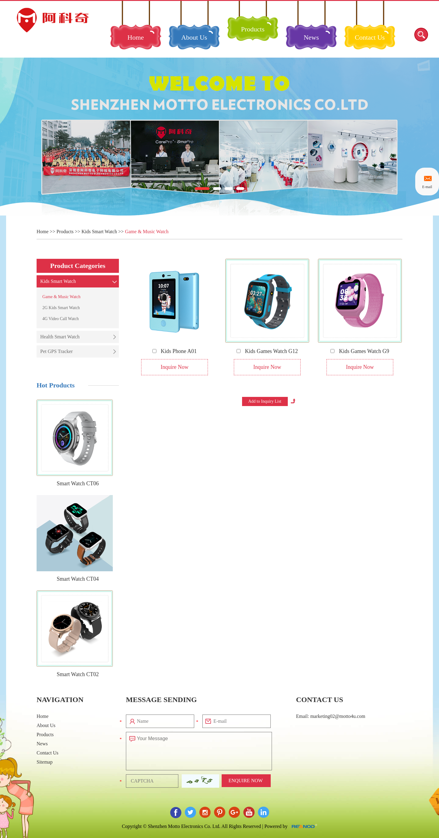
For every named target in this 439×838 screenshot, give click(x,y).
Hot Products (56, 385)
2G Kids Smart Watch (61, 307)
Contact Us (370, 37)
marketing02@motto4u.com (337, 716)
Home (135, 37)
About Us (194, 37)
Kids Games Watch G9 (359, 351)
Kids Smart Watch (99, 231)
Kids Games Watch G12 (267, 351)
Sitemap (44, 762)
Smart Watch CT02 (78, 674)
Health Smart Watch (60, 336)
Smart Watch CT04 (78, 579)
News (311, 37)
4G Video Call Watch (60, 318)
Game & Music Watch (147, 231)
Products (252, 29)
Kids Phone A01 (174, 351)
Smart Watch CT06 (78, 483)
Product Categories (77, 265)
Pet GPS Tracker (56, 351)
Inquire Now (174, 367)
